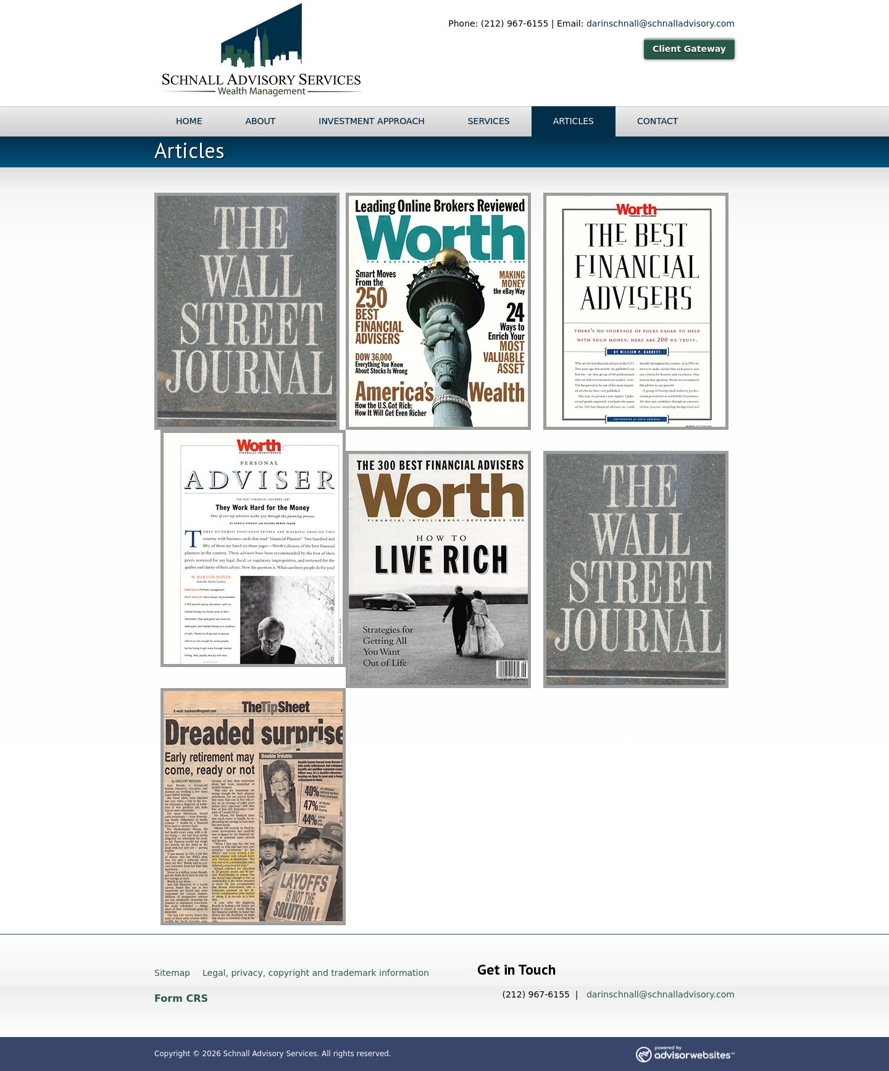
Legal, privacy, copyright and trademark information (315, 973)
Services (489, 121)
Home (189, 121)
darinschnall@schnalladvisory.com (660, 23)
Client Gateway (689, 49)
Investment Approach (371, 121)
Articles (573, 121)
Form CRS (181, 998)
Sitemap (172, 973)
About (260, 121)
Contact (657, 121)
